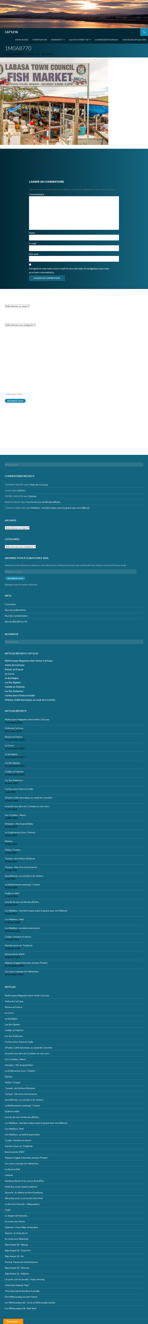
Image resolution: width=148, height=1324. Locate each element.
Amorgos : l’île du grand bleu (19, 823)
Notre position (40, 40)
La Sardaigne (12, 678)
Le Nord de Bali (12, 1169)
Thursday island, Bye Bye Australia (22, 1291)
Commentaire (37, 194)
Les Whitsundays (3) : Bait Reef (20, 1308)
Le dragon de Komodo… (17, 1215)
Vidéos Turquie (12, 849)
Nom (32, 232)
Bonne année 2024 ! (15, 954)
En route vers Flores (15, 1221)
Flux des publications (15, 432)
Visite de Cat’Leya (39, 344)
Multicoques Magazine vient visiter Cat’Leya (28, 660)
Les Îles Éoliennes (14, 691)
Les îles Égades (13, 682)
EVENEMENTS (56, 40)
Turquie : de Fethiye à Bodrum (20, 858)
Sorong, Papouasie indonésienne (21, 1262)
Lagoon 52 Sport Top (79, 40)
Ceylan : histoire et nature (18, 936)
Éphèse (21, 350)
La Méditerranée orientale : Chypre (22, 884)
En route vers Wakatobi (16, 1238)
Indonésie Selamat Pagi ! (17, 1285)
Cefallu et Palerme (15, 686)
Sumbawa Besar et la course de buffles (24, 1180)
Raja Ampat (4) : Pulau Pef (18, 1250)
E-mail (33, 243)
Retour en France (14, 669)
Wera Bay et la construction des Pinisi (24, 1198)
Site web (34, 253)
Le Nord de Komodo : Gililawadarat (22, 1204)
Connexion (10, 426)
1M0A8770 (49, 54)
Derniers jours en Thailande (19, 945)
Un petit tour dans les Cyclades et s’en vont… (27, 806)
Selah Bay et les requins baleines (21, 1186)
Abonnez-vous (15, 401)
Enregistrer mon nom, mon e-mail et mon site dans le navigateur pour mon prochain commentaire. (69, 270)
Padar (8, 1209)
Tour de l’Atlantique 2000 (134, 40)
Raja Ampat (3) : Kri (14, 1256)
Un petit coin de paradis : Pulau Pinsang (24, 1279)
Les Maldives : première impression (22, 928)
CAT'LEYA (11, 32)
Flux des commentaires (16, 438)
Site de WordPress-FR (16, 444)
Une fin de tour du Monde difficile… (43, 362)
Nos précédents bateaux (106, 40)
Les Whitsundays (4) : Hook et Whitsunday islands (30, 1302)
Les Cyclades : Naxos (15, 815)
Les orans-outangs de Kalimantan (22, 971)
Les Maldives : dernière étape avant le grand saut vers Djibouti (58, 367)
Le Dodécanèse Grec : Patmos (20, 832)
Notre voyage (21, 40)
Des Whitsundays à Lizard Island (21, 1296)
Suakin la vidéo (12, 893)
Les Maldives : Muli (14, 919)
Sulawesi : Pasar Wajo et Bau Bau (21, 1227)
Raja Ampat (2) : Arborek (17, 1267)
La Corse (9, 673)
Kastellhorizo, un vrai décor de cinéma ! (24, 875)
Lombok (9, 1175)
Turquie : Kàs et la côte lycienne (21, 867)
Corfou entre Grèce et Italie (20, 695)
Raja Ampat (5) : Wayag (16, 1244)
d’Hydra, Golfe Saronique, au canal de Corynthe (30, 699)
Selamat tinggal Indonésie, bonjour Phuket (26, 962)
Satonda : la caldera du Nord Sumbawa (24, 1192)
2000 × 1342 (34, 54)
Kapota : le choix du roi (16, 1233)
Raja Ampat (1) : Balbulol (17, 1273)
